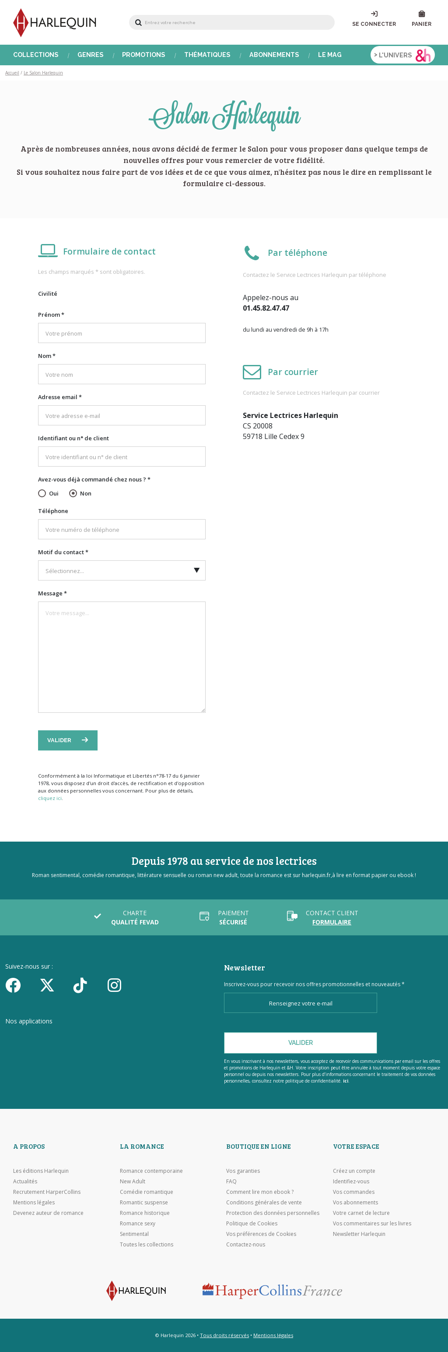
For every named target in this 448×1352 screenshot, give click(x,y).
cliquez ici (50, 798)
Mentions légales (34, 1202)
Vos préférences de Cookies (261, 1234)
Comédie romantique (146, 1192)
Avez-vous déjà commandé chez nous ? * (94, 479)
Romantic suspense (144, 1202)
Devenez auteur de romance (48, 1213)
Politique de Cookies (251, 1223)
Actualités (25, 1181)
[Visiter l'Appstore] (49, 1038)
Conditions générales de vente (264, 1202)
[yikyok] (88, 985)
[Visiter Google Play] (143, 1038)
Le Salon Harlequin (43, 73)
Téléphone (53, 511)
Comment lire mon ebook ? (260, 1192)
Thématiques (207, 54)
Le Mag (330, 54)
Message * (52, 593)
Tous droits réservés (224, 1335)
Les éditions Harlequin (41, 1171)
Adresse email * (60, 397)
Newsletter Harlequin (359, 1234)
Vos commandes (353, 1192)
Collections (36, 54)
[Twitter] (53, 985)
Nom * (47, 356)
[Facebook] (19, 985)
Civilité (47, 293)
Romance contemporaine (151, 1171)
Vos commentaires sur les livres (372, 1223)
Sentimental (134, 1234)
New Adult (132, 1181)
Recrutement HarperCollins (46, 1192)
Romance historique (145, 1213)
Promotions (143, 54)
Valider (60, 740)
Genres (90, 54)
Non (85, 493)
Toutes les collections (146, 1244)
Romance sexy (137, 1223)
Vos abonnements (355, 1202)
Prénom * (51, 315)
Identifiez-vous (351, 1181)
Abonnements (274, 54)
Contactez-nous (245, 1244)
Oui (54, 493)
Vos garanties (243, 1171)
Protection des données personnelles (272, 1213)
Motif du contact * (63, 552)
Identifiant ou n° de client (73, 438)
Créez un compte (354, 1171)
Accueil (12, 73)
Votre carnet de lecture (361, 1213)
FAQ (231, 1181)
